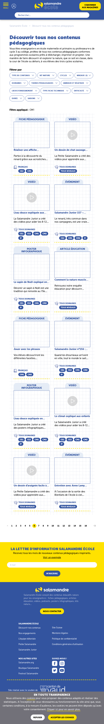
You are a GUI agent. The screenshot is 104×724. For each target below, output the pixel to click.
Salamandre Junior (27, 649)
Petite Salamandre (27, 644)
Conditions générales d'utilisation (67, 644)
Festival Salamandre (28, 673)
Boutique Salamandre (28, 668)
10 (53, 526)
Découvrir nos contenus (29, 627)
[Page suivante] (95, 526)
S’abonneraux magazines (90, 6)
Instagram (62, 663)
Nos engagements (27, 633)
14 (75, 526)
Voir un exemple (52, 557)
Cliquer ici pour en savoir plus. (63, 709)
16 (86, 526)
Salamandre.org (26, 662)
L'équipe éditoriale (27, 638)
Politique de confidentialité (64, 638)
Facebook (54, 663)
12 (64, 526)
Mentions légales (60, 633)
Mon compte (14, 6)
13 (69, 526)
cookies (31, 698)
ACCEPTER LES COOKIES (62, 717)
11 (58, 526)
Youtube (62, 670)
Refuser (37, 717)
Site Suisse (57, 627)
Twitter (54, 670)
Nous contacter (52, 611)
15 (80, 526)
